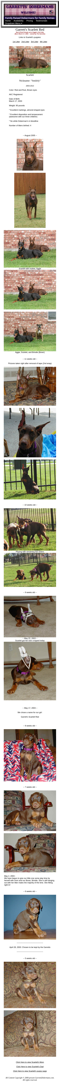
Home (8, 21)
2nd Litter (25, 42)
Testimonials (41, 21)
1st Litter (16, 42)
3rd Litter (34, 42)
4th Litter (43, 42)
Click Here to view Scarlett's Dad (30, 1067)
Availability (18, 21)
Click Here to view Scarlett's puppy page (30, 1071)
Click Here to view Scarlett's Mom (30, 1062)
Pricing (29, 21)
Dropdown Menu (13, 23)
